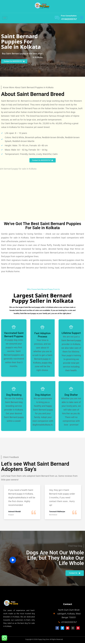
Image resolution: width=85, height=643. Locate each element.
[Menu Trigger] (82, 17)
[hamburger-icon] (4, 17)
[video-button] (12, 560)
